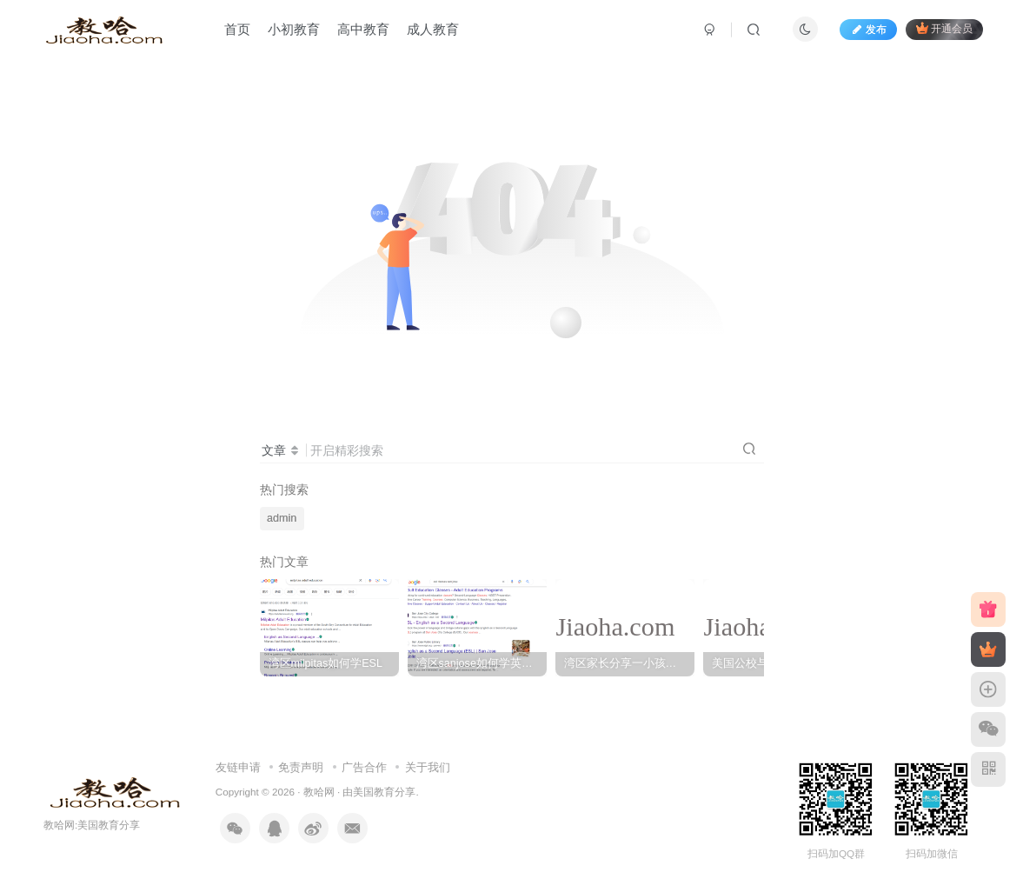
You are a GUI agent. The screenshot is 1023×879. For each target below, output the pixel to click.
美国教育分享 (384, 791)
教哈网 (319, 791)
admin (281, 518)
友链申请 (238, 767)
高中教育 (363, 29)
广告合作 (364, 767)
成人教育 (433, 29)
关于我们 (427, 767)
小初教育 (294, 29)
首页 (237, 29)
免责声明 (300, 767)
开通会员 (944, 28)
